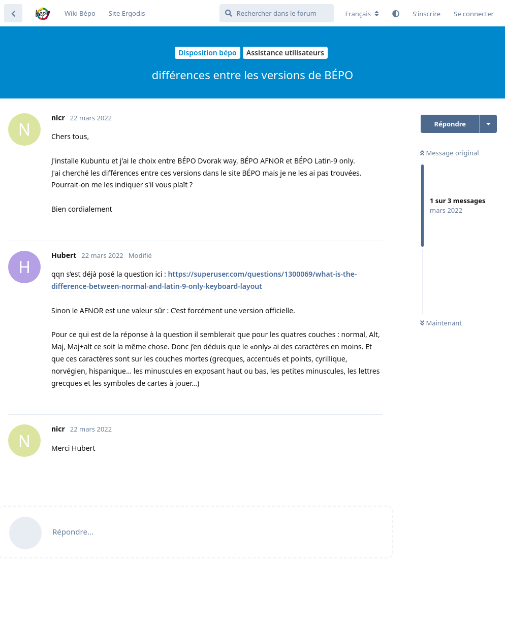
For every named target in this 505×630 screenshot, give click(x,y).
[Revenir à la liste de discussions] (13, 13)
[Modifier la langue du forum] (362, 14)
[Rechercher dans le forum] (276, 13)
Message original (449, 152)
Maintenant (441, 322)
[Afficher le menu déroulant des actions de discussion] (488, 124)
